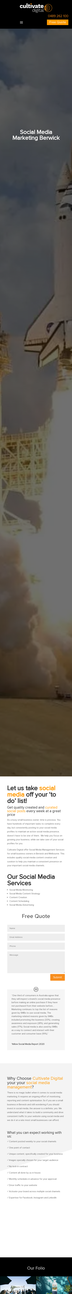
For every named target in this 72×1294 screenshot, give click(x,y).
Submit (57, 977)
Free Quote (57, 22)
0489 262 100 (58, 16)
